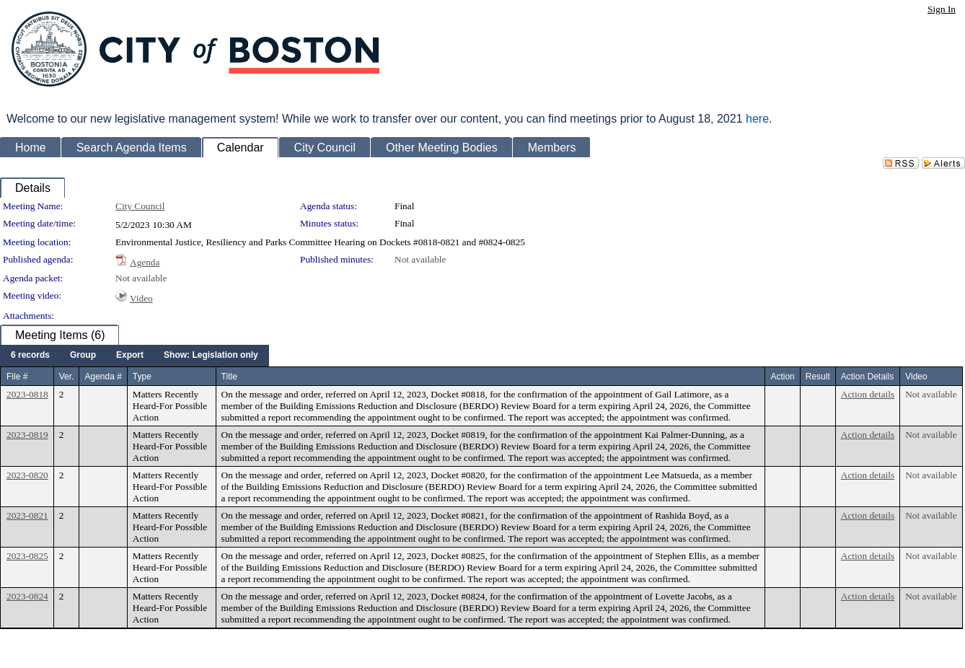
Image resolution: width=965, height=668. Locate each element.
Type (142, 377)
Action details (867, 394)
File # (16, 377)
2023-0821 (27, 515)
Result (818, 377)
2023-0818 (27, 394)
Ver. (66, 377)
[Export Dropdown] (129, 355)
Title (229, 377)
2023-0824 (27, 596)
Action (782, 377)
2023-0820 (27, 475)
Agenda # (102, 377)
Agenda (144, 262)
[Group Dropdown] (83, 355)
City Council (140, 206)
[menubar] (134, 355)
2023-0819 (27, 434)
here (757, 119)
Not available (420, 259)
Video (141, 298)
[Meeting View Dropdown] (211, 355)
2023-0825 (27, 555)
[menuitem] (30, 356)
